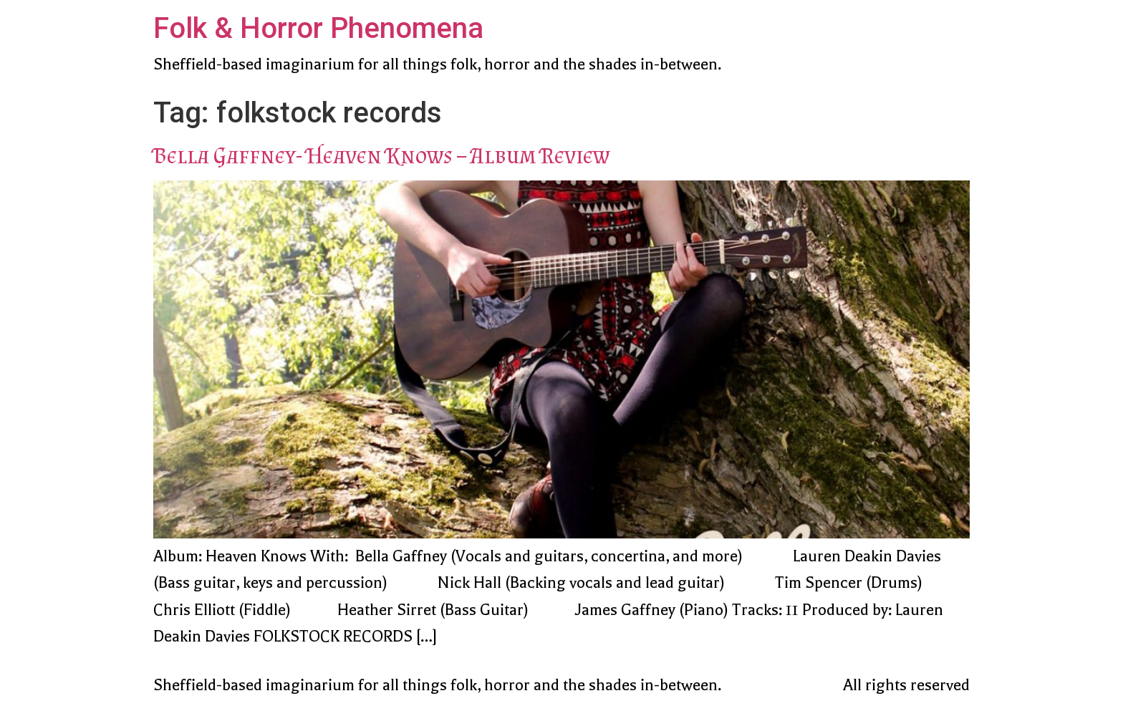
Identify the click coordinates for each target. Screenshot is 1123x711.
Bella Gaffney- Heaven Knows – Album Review (381, 155)
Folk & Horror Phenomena (318, 28)
